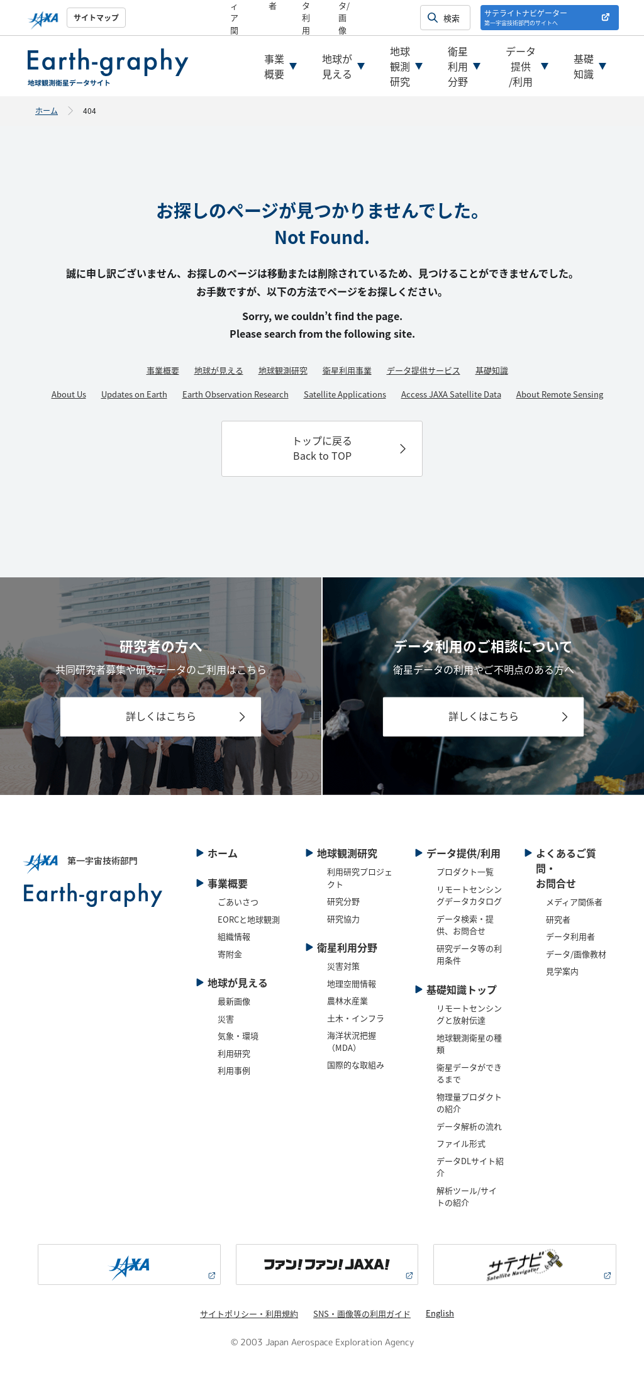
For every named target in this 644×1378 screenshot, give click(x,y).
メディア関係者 (574, 902)
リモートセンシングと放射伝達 (469, 1014)
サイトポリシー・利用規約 (249, 1314)
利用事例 (234, 1070)
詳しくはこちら (161, 715)
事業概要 (274, 66)
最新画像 (234, 1001)
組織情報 (234, 936)
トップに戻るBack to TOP (322, 448)
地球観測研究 (400, 66)
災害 (226, 1019)
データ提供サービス (423, 370)
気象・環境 (238, 1036)
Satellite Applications (345, 394)
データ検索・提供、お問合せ (465, 925)
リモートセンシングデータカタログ (469, 895)
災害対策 (343, 966)
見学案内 (562, 971)
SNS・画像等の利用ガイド (362, 1314)
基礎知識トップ (461, 989)
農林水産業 (347, 1000)
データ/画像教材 (576, 954)
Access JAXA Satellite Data (451, 394)
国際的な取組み (355, 1064)
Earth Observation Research (235, 394)
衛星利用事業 (347, 370)
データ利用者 (570, 936)
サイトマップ (96, 17)
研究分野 (343, 901)
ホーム (46, 110)
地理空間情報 (351, 983)
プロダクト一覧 (465, 871)
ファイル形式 (461, 1143)
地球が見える (337, 66)
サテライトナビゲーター (525, 17)
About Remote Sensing (559, 394)
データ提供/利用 (521, 66)
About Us (69, 394)
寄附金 (230, 954)
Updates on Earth (134, 394)
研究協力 (343, 919)
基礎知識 (584, 66)
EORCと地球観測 (249, 919)
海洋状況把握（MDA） (351, 1041)
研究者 (558, 919)
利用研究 (234, 1053)
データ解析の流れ (469, 1126)
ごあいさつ (238, 902)
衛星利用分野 (458, 66)
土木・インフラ (355, 1018)
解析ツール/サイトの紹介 (466, 1196)
